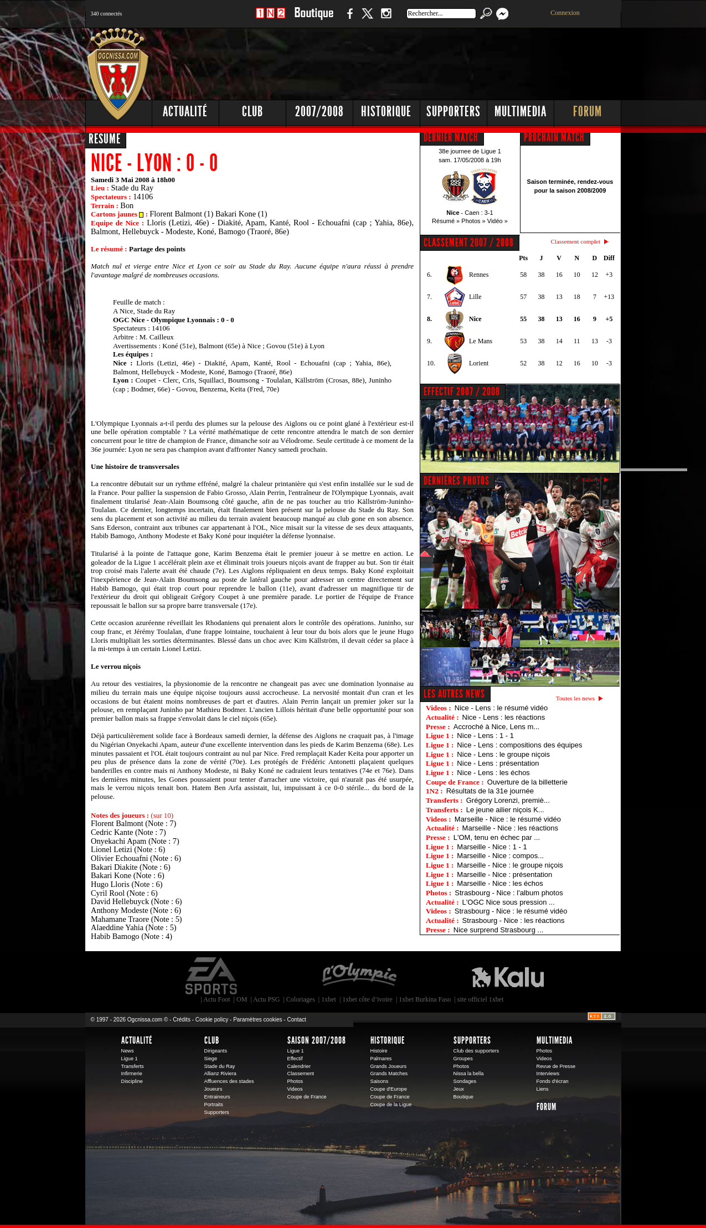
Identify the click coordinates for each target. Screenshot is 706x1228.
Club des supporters (476, 1051)
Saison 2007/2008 (316, 1040)
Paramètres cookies (257, 1020)
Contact (296, 1020)
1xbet (328, 999)
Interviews (548, 1073)
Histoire (379, 1051)
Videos (295, 1089)
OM (241, 999)
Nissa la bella (469, 1073)
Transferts (132, 1066)
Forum (587, 112)
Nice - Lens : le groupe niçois (503, 754)
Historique (386, 112)
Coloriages (300, 999)
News (127, 1051)
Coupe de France (307, 1097)
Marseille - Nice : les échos (500, 883)
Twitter (367, 19)
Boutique (313, 19)
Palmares (381, 1058)
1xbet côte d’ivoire (367, 999)
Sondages (465, 1081)
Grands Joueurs (388, 1066)
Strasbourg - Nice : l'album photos (509, 893)
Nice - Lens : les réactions (503, 717)
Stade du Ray (219, 1066)
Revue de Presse (556, 1066)
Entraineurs (217, 1097)
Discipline (132, 1081)
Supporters (453, 112)
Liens (543, 1089)
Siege (211, 1058)
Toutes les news (575, 698)
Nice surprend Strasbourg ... (499, 930)
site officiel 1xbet (480, 999)
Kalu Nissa (508, 976)
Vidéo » (497, 221)
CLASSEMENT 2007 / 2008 (469, 242)
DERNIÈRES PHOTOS (456, 480)
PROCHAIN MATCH (554, 137)
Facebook (348, 19)
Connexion (565, 13)
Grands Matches (389, 1073)
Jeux (459, 1089)
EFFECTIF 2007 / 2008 (462, 391)
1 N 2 (270, 19)
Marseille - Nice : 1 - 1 (492, 847)
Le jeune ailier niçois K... (505, 810)
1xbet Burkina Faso (425, 999)
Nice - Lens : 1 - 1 (485, 735)
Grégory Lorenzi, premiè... (508, 800)
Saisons (379, 1081)
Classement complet (575, 241)
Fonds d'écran (553, 1081)
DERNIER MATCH (451, 137)
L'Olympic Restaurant (358, 976)
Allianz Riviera (220, 1073)
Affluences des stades (229, 1081)
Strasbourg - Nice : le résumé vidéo (511, 911)
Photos (295, 1081)
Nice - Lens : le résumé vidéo (501, 708)
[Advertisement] (420, 61)
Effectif (295, 1058)
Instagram (386, 19)
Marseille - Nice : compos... (500, 856)
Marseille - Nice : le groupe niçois (510, 865)
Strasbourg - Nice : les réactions (513, 920)
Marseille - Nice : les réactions (510, 828)
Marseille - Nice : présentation (504, 874)
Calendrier (299, 1066)
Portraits (213, 1104)
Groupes (463, 1058)
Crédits (181, 1020)
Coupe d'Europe (388, 1089)
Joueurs (213, 1089)
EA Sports (212, 976)
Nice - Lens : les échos (493, 772)
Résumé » (446, 221)
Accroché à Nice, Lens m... (496, 727)
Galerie (591, 479)
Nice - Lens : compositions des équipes (519, 745)
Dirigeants (216, 1051)
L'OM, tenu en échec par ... (497, 837)
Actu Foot (216, 999)
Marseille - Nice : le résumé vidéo (508, 819)
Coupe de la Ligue (391, 1104)
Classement (301, 1073)
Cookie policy (211, 1020)
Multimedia (520, 112)
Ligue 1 (129, 1058)
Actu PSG (266, 999)
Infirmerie (131, 1073)
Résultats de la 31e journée (490, 791)
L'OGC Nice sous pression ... (508, 902)
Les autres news (454, 693)
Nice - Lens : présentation (498, 763)
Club (252, 112)
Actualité (185, 112)
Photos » (473, 221)
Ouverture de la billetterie (527, 782)
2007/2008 (319, 112)
